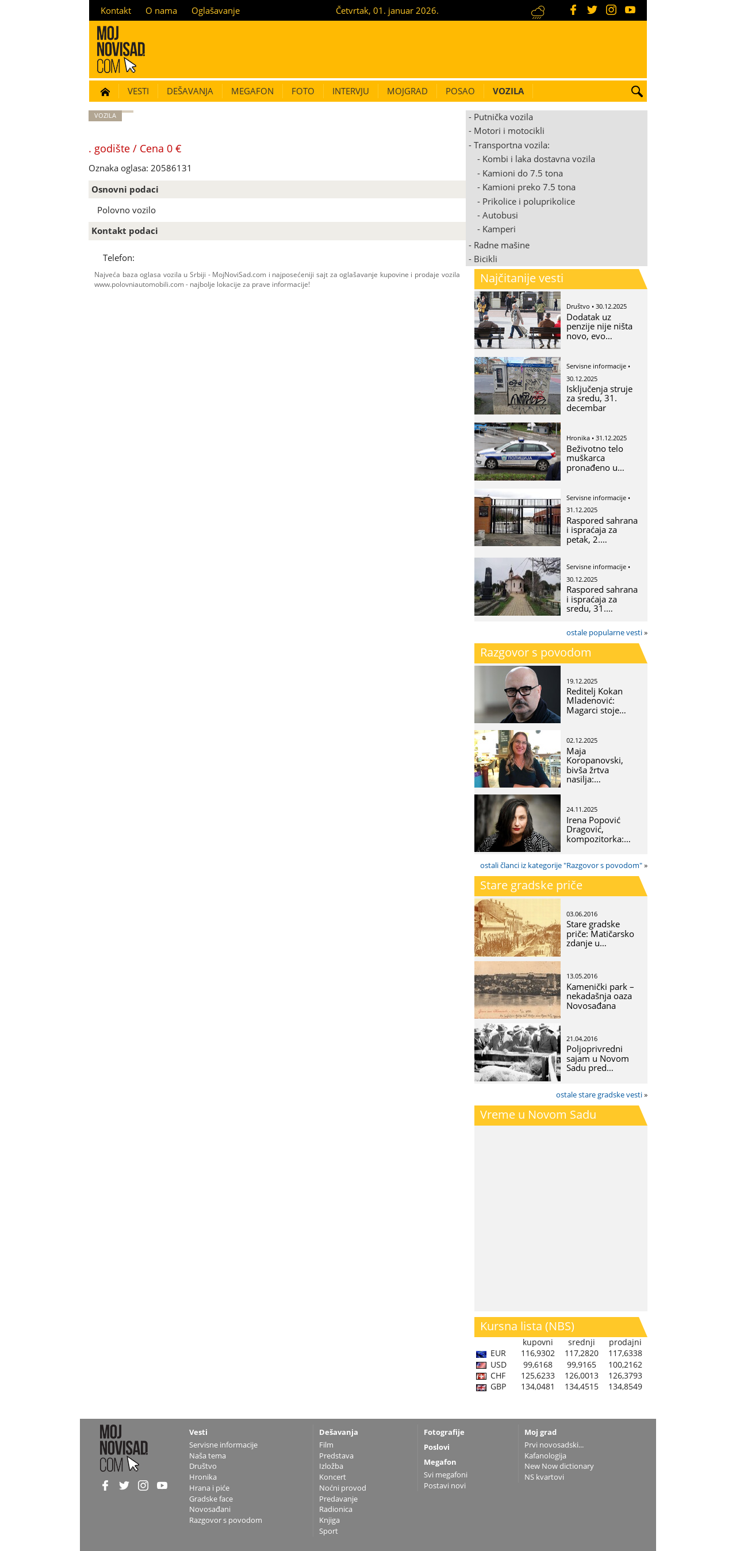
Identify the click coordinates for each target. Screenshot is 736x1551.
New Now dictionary (559, 1466)
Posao (460, 91)
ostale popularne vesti (604, 632)
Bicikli (485, 258)
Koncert (332, 1477)
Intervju (350, 91)
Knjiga (329, 1520)
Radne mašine (502, 245)
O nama (161, 10)
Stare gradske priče (531, 885)
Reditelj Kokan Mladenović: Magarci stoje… (596, 700)
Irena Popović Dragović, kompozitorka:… (598, 829)
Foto (303, 91)
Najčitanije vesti (522, 278)
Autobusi (500, 215)
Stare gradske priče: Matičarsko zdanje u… (600, 933)
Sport (328, 1531)
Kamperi (499, 229)
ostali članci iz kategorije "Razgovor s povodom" (561, 865)
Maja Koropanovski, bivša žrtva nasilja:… (594, 765)
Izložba (331, 1466)
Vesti (138, 91)
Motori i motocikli (509, 130)
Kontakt (116, 10)
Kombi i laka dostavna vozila (538, 158)
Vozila (508, 91)
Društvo (203, 1466)
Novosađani (210, 1509)
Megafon (252, 91)
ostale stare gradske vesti (599, 1094)
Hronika (203, 1477)
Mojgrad (407, 91)
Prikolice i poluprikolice (528, 201)
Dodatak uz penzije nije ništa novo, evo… (599, 326)
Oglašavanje (215, 10)
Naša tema (207, 1455)
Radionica (335, 1509)
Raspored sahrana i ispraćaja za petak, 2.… (602, 530)
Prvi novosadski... (554, 1444)
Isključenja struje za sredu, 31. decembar (599, 398)
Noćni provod (342, 1488)
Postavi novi (445, 1485)
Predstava (336, 1455)
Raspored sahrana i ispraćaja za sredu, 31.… (602, 598)
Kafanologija (545, 1455)
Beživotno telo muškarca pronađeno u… (595, 458)
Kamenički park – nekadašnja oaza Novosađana (600, 996)
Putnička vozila (503, 116)
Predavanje (338, 1499)
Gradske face (211, 1499)
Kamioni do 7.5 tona (522, 173)
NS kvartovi (544, 1477)
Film (326, 1444)
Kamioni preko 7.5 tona (529, 187)
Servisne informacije (223, 1444)
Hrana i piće (209, 1488)
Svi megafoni (445, 1474)
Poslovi (437, 1447)
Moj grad (540, 1432)
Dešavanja (190, 91)
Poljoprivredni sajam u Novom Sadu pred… (597, 1058)
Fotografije (444, 1432)
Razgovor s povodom (536, 652)
